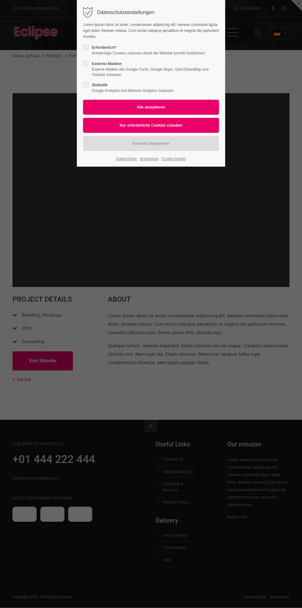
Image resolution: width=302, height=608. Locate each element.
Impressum (149, 159)
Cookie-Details (174, 159)
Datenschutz (126, 159)
